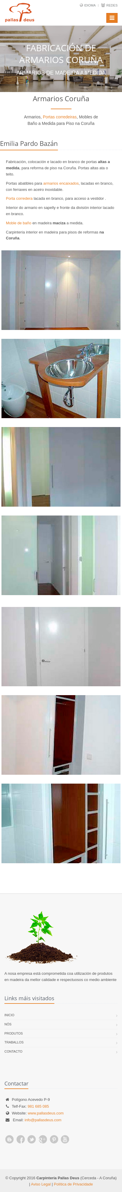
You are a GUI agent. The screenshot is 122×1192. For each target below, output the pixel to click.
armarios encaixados (61, 183)
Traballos (14, 1042)
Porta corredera (19, 198)
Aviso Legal (41, 1184)
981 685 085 (38, 1106)
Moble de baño (18, 223)
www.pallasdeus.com (46, 1113)
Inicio (9, 1015)
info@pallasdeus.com (43, 1120)
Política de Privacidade (73, 1184)
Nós (8, 1024)
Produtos (13, 1033)
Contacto (13, 1051)
